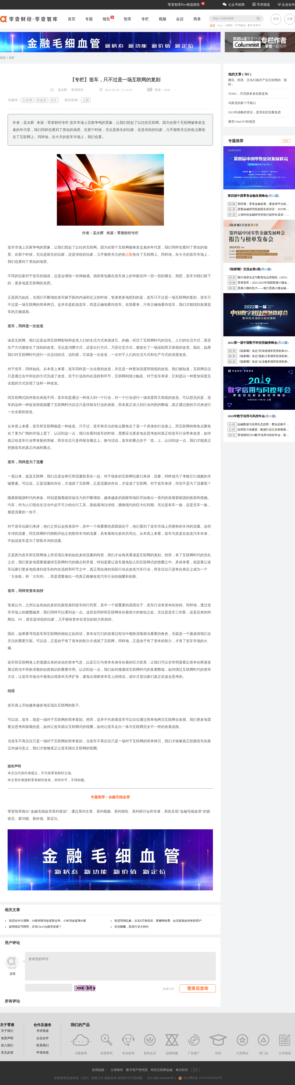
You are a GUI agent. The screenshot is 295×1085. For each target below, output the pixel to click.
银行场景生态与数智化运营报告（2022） (263, 277)
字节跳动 (240, 25)
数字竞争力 (254, 25)
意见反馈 (7, 1052)
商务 (197, 19)
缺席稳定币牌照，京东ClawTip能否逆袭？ (35, 926)
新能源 (41, 100)
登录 (276, 19)
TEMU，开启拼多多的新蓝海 (248, 93)
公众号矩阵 (234, 4)
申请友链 (42, 1052)
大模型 (229, 25)
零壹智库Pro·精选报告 (184, 4)
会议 (180, 19)
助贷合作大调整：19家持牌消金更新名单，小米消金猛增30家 (47, 920)
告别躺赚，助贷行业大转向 (131, 926)
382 (246, 74)
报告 (108, 18)
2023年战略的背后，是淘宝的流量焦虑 (254, 112)
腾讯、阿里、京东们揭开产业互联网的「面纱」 (257, 82)
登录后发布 (197, 988)
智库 (127, 19)
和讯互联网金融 (161, 1070)
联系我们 (42, 1045)
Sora (220, 25)
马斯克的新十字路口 (242, 103)
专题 (89, 19)
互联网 (27, 100)
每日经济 (182, 1070)
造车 (53, 100)
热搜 (212, 25)
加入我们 (7, 1045)
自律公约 (168, 989)
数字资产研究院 (137, 1070)
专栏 (145, 19)
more (286, 141)
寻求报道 (261, 4)
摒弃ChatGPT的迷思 (241, 121)
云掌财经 (117, 1070)
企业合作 (286, 4)
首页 (71, 19)
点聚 (86, 100)
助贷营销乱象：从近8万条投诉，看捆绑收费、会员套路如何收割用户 (158, 920)
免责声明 (7, 1038)
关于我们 (7, 1031)
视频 (162, 19)
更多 (195, 1070)
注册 (290, 19)
